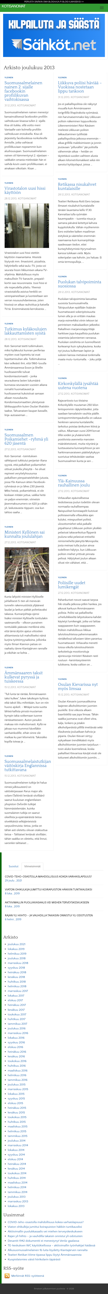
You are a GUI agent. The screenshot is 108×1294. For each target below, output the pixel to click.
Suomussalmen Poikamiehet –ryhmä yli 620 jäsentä (26, 439)
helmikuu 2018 (17, 986)
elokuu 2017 (15, 1000)
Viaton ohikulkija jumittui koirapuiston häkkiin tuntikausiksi (45, 1227)
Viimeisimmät (32, 866)
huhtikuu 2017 (16, 1019)
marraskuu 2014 (18, 1145)
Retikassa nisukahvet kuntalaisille (77, 186)
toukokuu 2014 (17, 1173)
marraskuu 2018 (18, 963)
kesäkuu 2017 (16, 1010)
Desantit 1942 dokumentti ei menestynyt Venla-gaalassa (43, 1241)
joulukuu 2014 (16, 1140)
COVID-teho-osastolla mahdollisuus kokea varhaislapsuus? (46, 1222)
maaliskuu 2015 (17, 1126)
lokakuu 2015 (16, 1094)
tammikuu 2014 (17, 1192)
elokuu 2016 (15, 1047)
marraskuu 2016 (18, 1033)
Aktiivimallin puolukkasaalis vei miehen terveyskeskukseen (45, 1231)
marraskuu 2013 (18, 1201)
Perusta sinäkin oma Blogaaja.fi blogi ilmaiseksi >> (54, 2)
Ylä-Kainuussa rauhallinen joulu (74, 483)
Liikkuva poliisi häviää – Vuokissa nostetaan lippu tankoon (80, 87)
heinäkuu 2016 (17, 1052)
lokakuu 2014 (16, 1150)
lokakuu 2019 (16, 949)
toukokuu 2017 (17, 1014)
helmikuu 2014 (17, 1187)
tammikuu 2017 (17, 1024)
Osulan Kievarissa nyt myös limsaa (78, 686)
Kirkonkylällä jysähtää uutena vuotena (78, 386)
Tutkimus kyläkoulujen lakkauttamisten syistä (25, 331)
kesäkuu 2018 (16, 977)
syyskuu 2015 (16, 1098)
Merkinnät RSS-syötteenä (27, 1276)
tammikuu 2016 (17, 1080)
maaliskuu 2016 (17, 1070)
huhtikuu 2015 (17, 1122)
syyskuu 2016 (16, 1042)
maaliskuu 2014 (17, 1182)
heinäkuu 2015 (17, 1108)
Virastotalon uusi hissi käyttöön (25, 190)
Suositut (13, 866)
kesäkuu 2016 (16, 1056)
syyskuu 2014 (16, 1154)
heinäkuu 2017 (17, 1005)
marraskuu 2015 (18, 1089)
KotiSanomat (13, 6)
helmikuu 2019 (17, 953)
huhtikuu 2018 (17, 981)
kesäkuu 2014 (16, 1168)
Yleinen (8, 77)
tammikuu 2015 (17, 1136)
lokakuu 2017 (16, 995)
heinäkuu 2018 (17, 972)
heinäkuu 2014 (17, 1164)
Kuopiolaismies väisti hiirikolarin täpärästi (34, 1259)
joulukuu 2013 (17, 1197)
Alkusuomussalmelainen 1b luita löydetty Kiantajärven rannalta (48, 1250)
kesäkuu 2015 (16, 1112)
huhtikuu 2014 (17, 1178)
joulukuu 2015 (17, 1084)
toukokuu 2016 (17, 1061)
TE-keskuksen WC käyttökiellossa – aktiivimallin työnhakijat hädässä (51, 1245)
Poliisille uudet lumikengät (71, 585)
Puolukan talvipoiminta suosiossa (79, 284)
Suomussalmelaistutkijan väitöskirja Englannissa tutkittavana (27, 765)
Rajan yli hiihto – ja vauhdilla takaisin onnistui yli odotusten (45, 1236)
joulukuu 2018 (17, 958)
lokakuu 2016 (16, 1038)
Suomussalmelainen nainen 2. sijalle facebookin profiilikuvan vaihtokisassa (23, 91)
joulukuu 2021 (16, 944)
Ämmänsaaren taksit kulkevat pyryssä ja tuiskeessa (23, 677)
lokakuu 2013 (16, 1206)
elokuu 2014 (15, 1159)
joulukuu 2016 (17, 1028)
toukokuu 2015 (17, 1117)
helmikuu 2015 (17, 1131)
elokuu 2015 (15, 1103)
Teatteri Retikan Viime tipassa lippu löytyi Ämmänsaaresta (45, 1255)
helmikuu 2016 (17, 1075)
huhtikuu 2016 (17, 1066)
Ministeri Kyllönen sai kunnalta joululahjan (24, 534)
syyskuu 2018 (16, 967)
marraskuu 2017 (18, 991)
